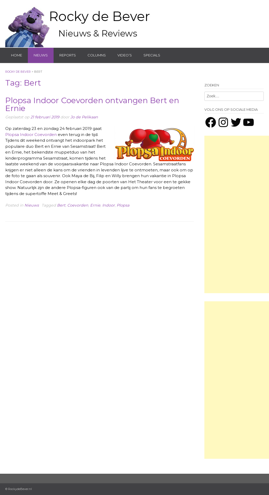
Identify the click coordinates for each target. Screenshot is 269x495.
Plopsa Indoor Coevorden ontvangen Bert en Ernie (92, 104)
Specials (151, 55)
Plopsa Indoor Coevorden (31, 134)
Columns (96, 55)
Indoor (108, 205)
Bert (61, 205)
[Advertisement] (236, 214)
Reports (67, 55)
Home (16, 55)
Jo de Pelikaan (84, 117)
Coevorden (77, 205)
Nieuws (41, 55)
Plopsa (123, 205)
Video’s (124, 55)
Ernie (95, 205)
